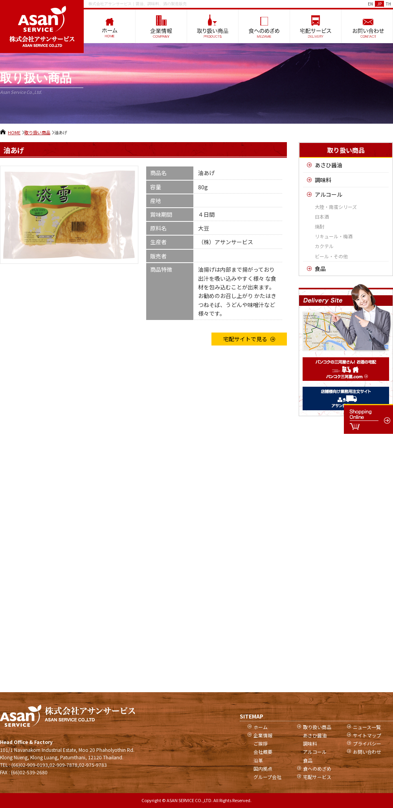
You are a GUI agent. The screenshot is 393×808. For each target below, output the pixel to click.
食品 (320, 268)
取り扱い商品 (37, 132)
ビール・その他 (331, 256)
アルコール (328, 194)
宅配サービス (317, 776)
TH (388, 4)
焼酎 (319, 226)
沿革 (258, 760)
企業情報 (262, 735)
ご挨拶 (260, 743)
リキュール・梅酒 (334, 236)
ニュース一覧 (367, 727)
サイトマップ (367, 735)
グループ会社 (267, 776)
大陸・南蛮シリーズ (336, 206)
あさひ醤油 (328, 165)
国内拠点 (262, 768)
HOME (14, 132)
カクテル (324, 246)
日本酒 (322, 216)
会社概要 (262, 751)
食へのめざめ (317, 768)
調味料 (323, 180)
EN (370, 4)
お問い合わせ (367, 751)
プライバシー (367, 743)
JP (379, 4)
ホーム (260, 727)
